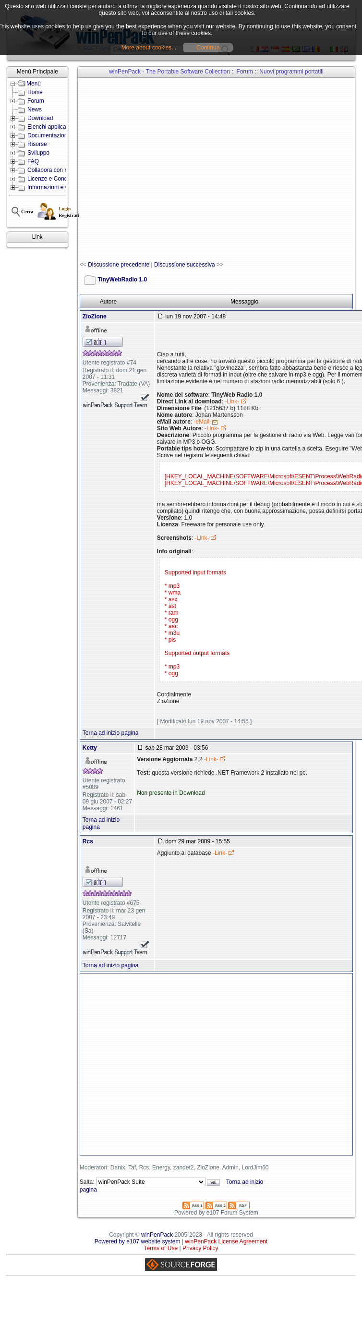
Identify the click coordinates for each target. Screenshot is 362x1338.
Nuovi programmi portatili (291, 71)
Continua (207, 47)
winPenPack (157, 1234)
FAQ (33, 161)
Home (35, 92)
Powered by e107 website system (138, 1241)
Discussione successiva (184, 264)
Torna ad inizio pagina (111, 733)
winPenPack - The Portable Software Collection (169, 71)
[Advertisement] (126, 170)
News (34, 109)
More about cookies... (149, 47)
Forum (35, 100)
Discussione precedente (118, 264)
